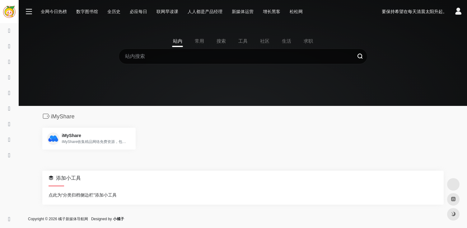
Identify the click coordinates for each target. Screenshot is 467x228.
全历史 (113, 11)
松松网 (296, 11)
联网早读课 (167, 11)
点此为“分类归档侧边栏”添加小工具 (83, 194)
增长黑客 (271, 11)
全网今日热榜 (54, 11)
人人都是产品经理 (205, 11)
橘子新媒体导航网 (73, 219)
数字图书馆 (87, 11)
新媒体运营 (243, 11)
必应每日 (138, 11)
